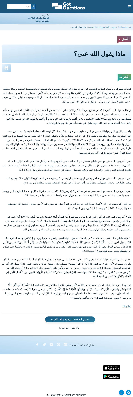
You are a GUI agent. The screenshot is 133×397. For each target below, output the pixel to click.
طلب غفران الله (42, 21)
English (127, 306)
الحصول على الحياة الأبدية (38, 18)
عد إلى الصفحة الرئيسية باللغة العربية (70, 319)
